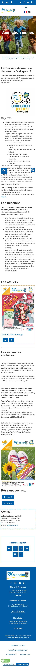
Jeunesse (19, 59)
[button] (9, 548)
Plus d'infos (3, 170)
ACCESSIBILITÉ (11, 654)
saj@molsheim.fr (12, 525)
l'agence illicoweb (24, 637)
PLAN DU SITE (25, 654)
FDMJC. (4, 197)
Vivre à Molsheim (22, 57)
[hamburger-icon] (32, 8)
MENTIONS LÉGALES (18, 646)
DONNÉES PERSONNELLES (18, 650)
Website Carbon (22, 664)
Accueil (13, 57)
